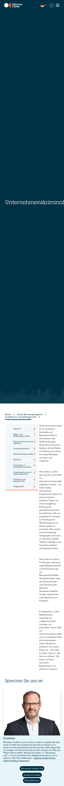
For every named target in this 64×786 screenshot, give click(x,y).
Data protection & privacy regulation (23, 442)
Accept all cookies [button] (32, 775)
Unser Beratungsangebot (29, 414)
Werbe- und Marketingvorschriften (21, 435)
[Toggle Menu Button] (57, 5)
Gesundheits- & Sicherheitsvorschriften (22, 466)
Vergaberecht (18, 487)
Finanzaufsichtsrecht (21, 449)
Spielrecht (17, 460)
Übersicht (17, 429)
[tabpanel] (32, 731)
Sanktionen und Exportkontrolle (19, 480)
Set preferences (32, 780)
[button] (44, 5)
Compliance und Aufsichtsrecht (20, 417)
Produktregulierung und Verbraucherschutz (22, 473)
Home (8, 414)
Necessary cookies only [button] (32, 768)
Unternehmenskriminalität (23, 454)
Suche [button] (51, 5)
